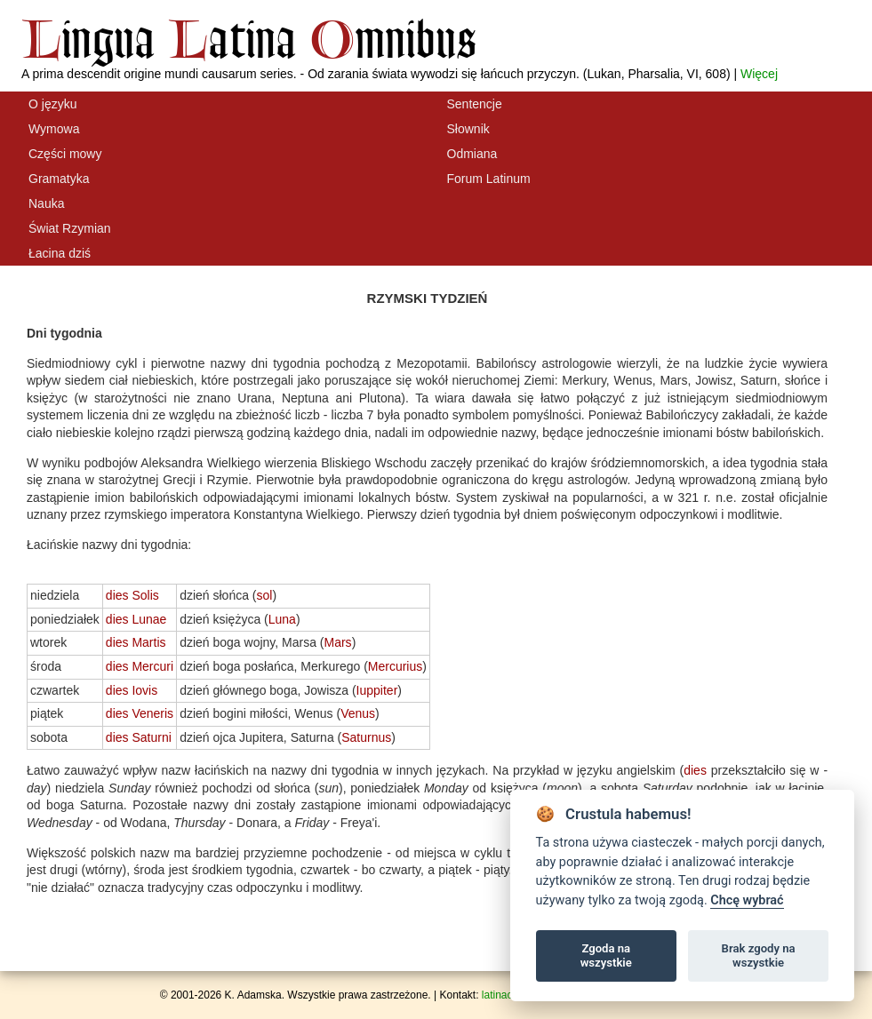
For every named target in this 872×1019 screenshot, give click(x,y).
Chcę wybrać (746, 900)
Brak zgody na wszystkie (759, 955)
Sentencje (474, 104)
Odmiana (472, 154)
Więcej (759, 74)
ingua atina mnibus (248, 39)
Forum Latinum (489, 178)
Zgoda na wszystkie (606, 955)
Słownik (468, 129)
